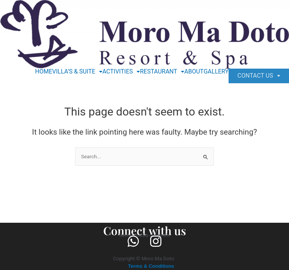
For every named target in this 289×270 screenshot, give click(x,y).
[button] (74, 72)
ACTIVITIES (117, 72)
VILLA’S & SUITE (74, 72)
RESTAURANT (159, 72)
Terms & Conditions (151, 266)
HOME (40, 72)
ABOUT (190, 72)
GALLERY (212, 72)
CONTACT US (257, 76)
